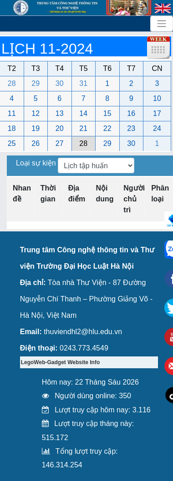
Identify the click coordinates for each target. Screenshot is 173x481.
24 (157, 128)
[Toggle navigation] (161, 23)
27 (60, 143)
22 (107, 128)
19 (35, 128)
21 (83, 128)
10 (157, 98)
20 (60, 128)
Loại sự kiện (37, 163)
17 (157, 113)
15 (107, 113)
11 (12, 113)
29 (35, 83)
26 (35, 143)
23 (131, 128)
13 (60, 113)
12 (35, 113)
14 (83, 113)
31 (83, 83)
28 (12, 83)
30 (60, 83)
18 (12, 128)
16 (131, 113)
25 (12, 143)
